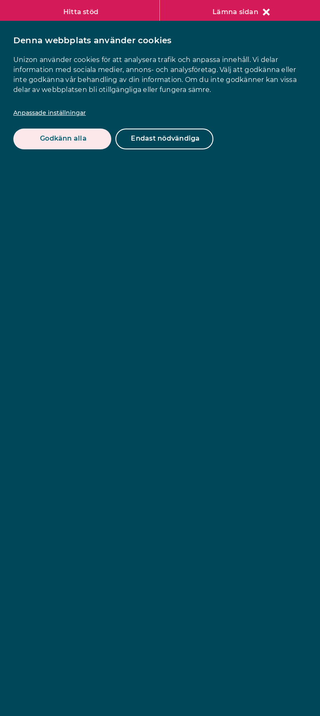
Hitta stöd (80, 12)
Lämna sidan (241, 12)
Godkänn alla (63, 138)
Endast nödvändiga (165, 138)
